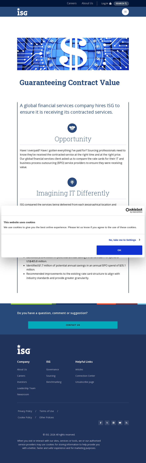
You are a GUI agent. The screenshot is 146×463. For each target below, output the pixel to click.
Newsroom (23, 394)
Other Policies (46, 417)
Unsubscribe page (84, 381)
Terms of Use (46, 411)
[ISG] (26, 11)
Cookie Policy (25, 417)
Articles (79, 369)
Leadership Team (26, 388)
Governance (52, 369)
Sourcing (50, 375)
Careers (72, 3)
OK (119, 250)
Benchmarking (53, 381)
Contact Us (73, 325)
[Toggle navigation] (125, 11)
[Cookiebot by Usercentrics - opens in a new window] (128, 210)
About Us (87, 3)
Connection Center (85, 375)
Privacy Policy (25, 411)
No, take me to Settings (122, 239)
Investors (22, 381)
